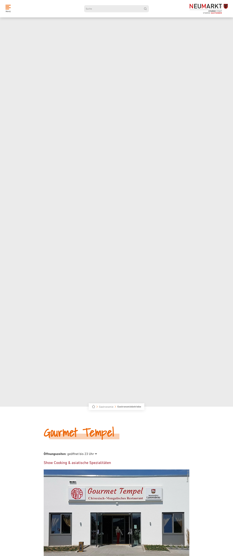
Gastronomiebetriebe (129, 406)
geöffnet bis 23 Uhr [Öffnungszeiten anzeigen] (80, 454)
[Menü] (8, 9)
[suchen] (145, 8)
